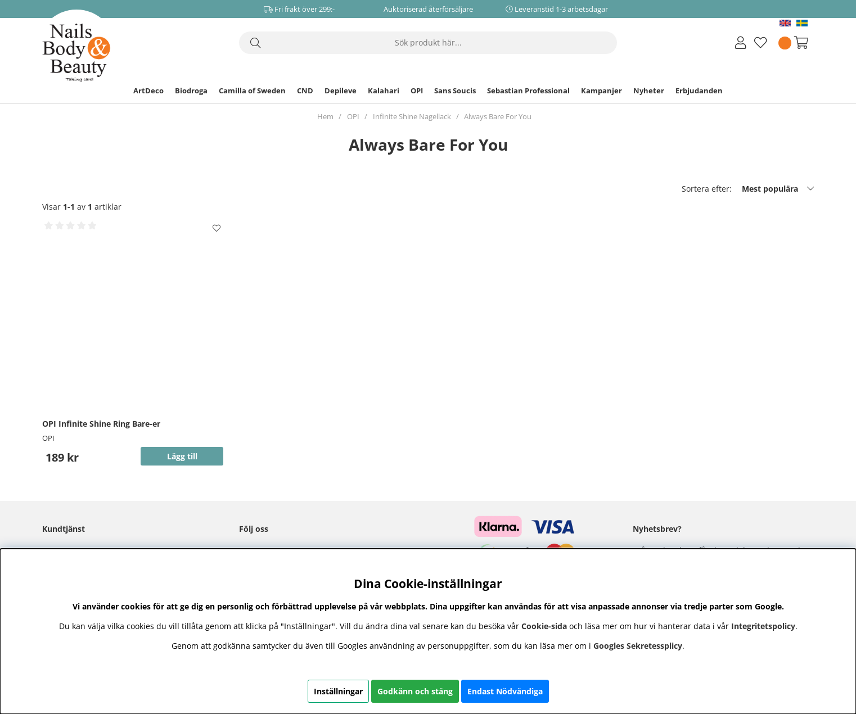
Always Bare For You (497, 116)
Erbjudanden (699, 90)
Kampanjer (601, 90)
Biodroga (191, 90)
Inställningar (338, 691)
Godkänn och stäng (415, 691)
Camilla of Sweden (252, 90)
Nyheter (648, 90)
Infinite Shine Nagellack (412, 116)
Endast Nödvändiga (505, 691)
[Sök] (428, 42)
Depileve (341, 90)
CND (305, 90)
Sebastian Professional (528, 90)
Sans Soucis (455, 90)
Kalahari (383, 90)
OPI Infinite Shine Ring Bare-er (101, 423)
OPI (417, 90)
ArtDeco (148, 90)
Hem (325, 116)
